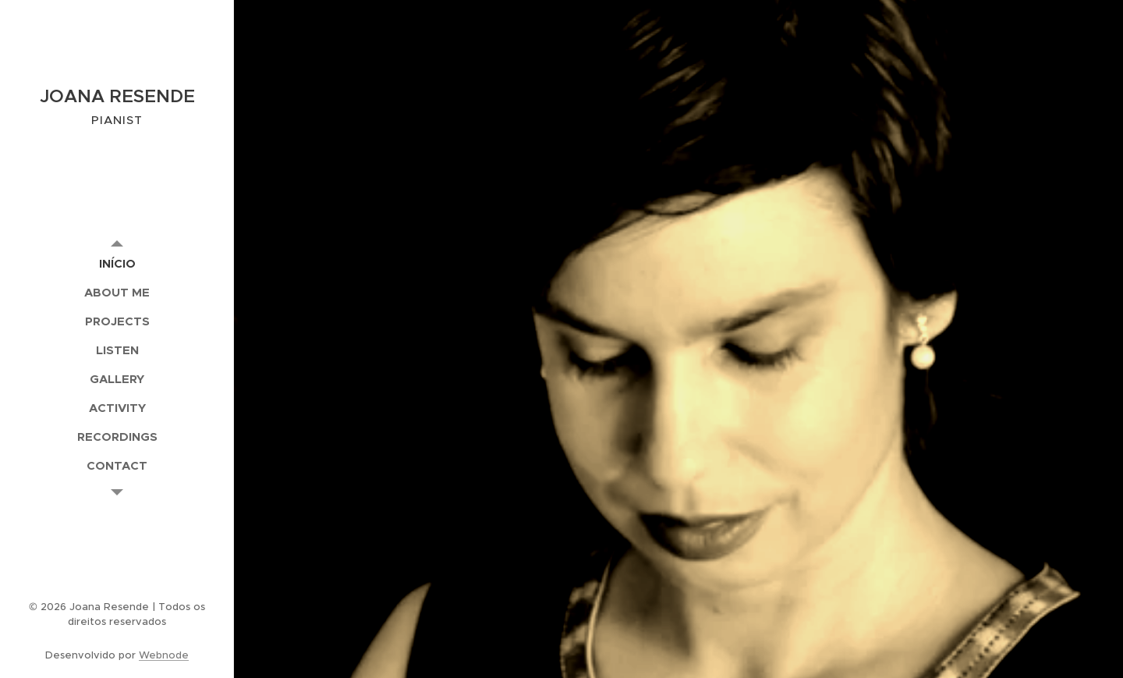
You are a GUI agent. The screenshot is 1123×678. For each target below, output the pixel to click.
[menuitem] (117, 263)
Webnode (164, 655)
